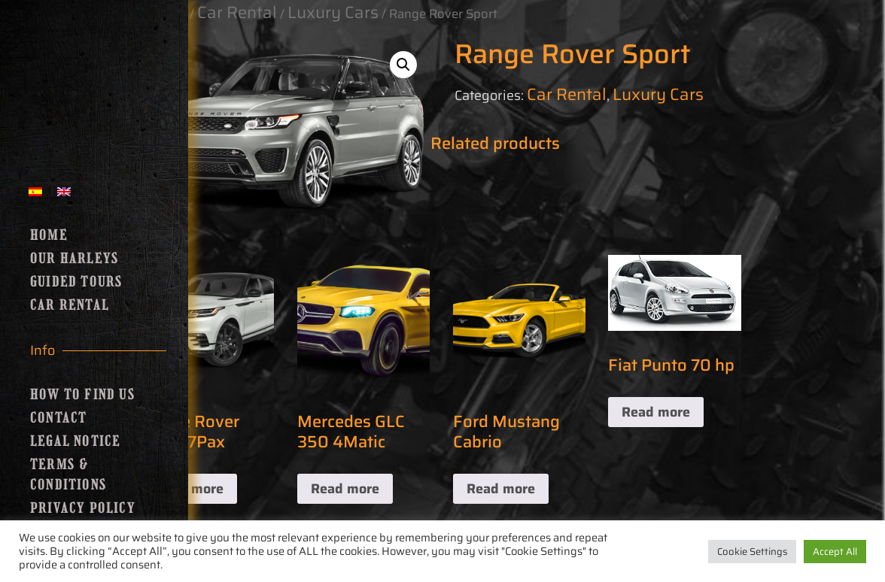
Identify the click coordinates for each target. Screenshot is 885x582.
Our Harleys (74, 258)
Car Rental (69, 305)
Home (49, 235)
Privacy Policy (82, 508)
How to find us (82, 394)
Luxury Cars (658, 94)
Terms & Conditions (68, 474)
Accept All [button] (835, 551)
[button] (403, 64)
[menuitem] (35, 190)
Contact (58, 418)
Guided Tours (76, 282)
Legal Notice (75, 441)
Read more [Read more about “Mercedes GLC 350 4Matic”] (345, 488)
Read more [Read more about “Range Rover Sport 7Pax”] (189, 488)
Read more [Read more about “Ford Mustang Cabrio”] (501, 488)
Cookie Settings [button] (752, 551)
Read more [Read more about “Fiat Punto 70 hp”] (656, 412)
